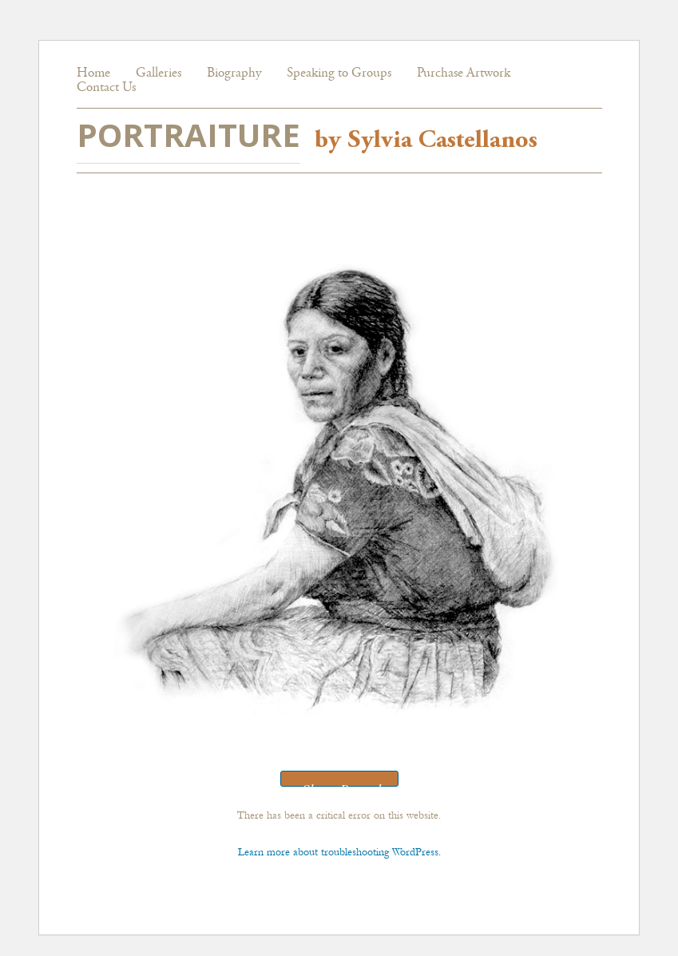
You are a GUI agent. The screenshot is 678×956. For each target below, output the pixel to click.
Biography (234, 74)
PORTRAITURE (188, 135)
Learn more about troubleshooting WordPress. (339, 852)
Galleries (158, 74)
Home (93, 74)
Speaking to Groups (339, 74)
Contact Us (106, 88)
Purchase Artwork (463, 74)
